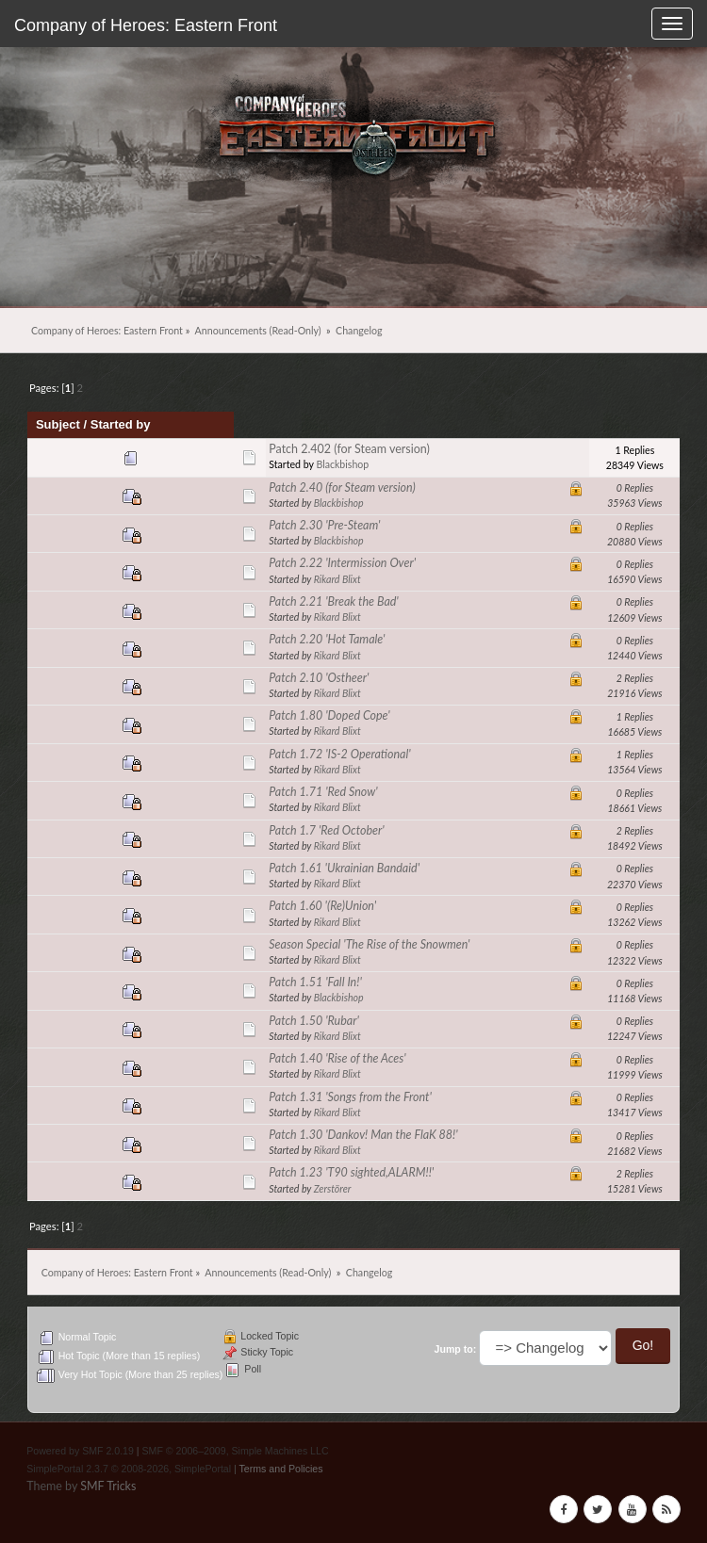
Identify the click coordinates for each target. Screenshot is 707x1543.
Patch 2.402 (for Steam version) (349, 449)
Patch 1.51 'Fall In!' (315, 982)
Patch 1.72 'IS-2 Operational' (339, 754)
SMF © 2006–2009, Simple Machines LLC (235, 1450)
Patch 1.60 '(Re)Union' (322, 906)
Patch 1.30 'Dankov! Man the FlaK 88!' (363, 1135)
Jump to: (456, 1349)
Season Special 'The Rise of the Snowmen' (369, 944)
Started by (120, 424)
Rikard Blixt (337, 579)
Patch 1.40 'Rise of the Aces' (337, 1058)
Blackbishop (342, 464)
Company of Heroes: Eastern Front (145, 25)
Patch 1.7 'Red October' (326, 830)
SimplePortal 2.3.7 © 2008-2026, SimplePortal (128, 1468)
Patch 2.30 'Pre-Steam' (324, 525)
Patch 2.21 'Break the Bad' (334, 601)
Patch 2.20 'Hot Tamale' (327, 639)
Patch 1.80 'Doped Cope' (329, 715)
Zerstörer (333, 1188)
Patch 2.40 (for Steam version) (342, 487)
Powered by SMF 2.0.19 (80, 1450)
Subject (58, 424)
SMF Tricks (108, 1486)
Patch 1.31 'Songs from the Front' (350, 1097)
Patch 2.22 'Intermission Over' (342, 563)
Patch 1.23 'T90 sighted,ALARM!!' (351, 1172)
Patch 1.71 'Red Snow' (323, 792)
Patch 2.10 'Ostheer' (319, 678)
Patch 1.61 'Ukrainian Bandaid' (344, 868)
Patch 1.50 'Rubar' (314, 1021)
